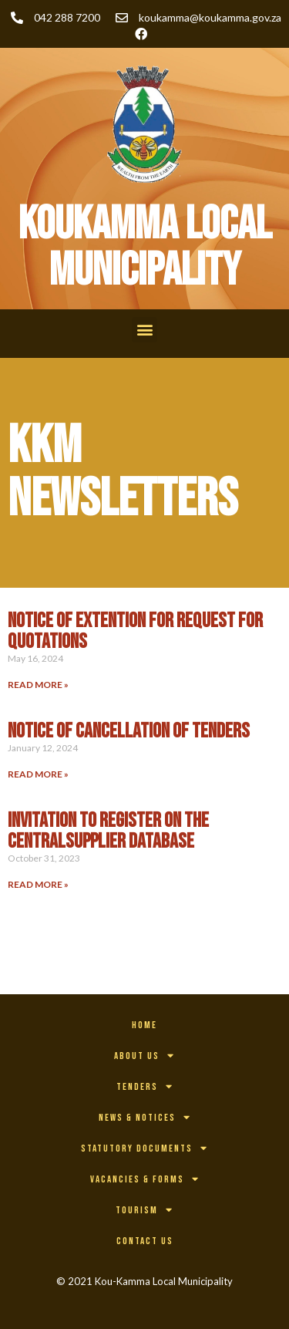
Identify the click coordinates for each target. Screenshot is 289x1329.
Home (144, 1025)
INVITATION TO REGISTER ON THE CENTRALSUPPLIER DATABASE (108, 831)
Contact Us (144, 1241)
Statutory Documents (144, 1148)
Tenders (144, 1086)
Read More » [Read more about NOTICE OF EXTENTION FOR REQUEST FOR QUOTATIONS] (38, 684)
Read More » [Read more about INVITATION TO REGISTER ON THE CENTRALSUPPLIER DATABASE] (38, 884)
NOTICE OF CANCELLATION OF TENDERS (129, 731)
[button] (144, 329)
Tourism (144, 1210)
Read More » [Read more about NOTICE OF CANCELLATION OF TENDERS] (38, 774)
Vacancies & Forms (145, 1179)
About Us (144, 1055)
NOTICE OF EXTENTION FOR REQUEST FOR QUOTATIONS (135, 631)
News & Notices (145, 1117)
